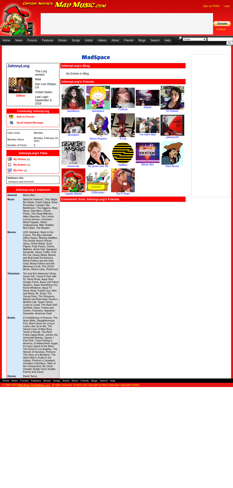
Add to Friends (25, 116)
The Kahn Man (147, 134)
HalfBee (122, 164)
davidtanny (73, 111)
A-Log (122, 138)
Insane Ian (73, 166)
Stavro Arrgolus (98, 138)
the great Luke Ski (98, 166)
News (18, 40)
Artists (89, 40)
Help (167, 40)
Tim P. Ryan (123, 193)
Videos (102, 40)
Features (47, 40)
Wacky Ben (147, 164)
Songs (76, 40)
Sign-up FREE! (211, 6)
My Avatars (20, 164)
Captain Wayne (73, 193)
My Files (18, 170)
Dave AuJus (172, 166)
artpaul (147, 107)
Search (155, 40)
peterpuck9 (172, 137)
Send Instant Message (30, 122)
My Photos (19, 159)
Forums (32, 40)
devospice (73, 134)
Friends (128, 40)
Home (6, 40)
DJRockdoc (98, 192)
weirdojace (98, 111)
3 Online (221, 29)
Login (227, 6)
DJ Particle (172, 111)
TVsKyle (123, 109)
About (115, 40)
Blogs (142, 40)
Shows (62, 40)
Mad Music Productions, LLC (34, 384)
